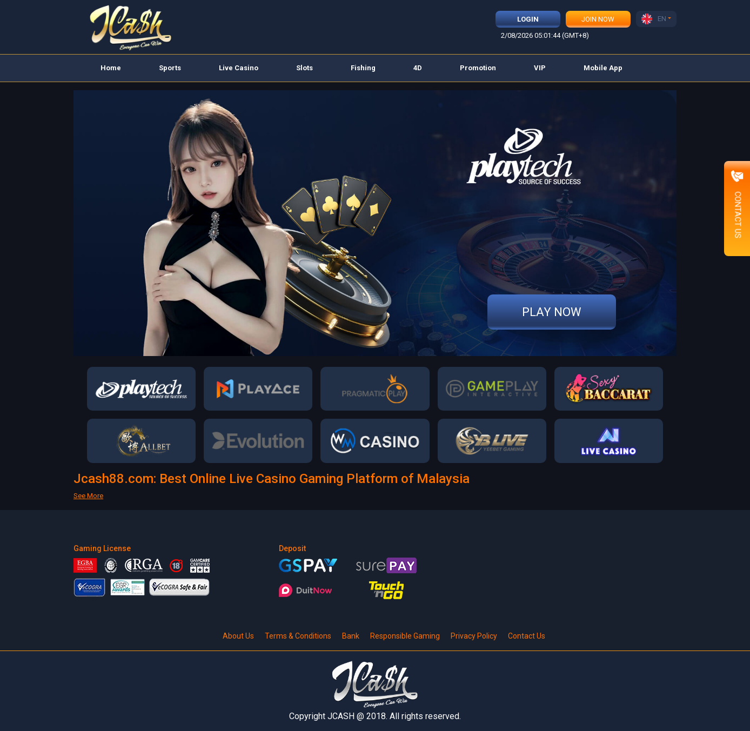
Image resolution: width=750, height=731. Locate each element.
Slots (304, 68)
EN (653, 19)
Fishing (363, 68)
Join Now (597, 19)
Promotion (478, 68)
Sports (170, 68)
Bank (350, 636)
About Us (238, 636)
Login (528, 19)
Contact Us (526, 636)
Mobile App (603, 68)
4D (417, 68)
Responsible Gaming (405, 636)
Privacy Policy (474, 636)
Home (111, 68)
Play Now (551, 312)
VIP (540, 68)
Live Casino (238, 68)
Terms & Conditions (298, 636)
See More (88, 496)
